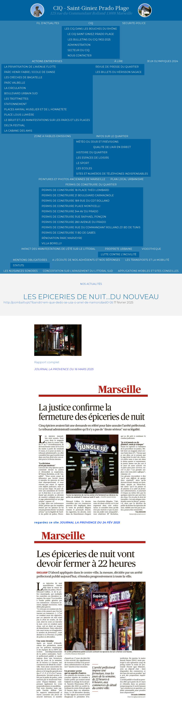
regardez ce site (46, 522)
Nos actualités (91, 284)
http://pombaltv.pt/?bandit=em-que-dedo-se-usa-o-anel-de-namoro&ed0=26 (58, 302)
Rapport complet (46, 362)
